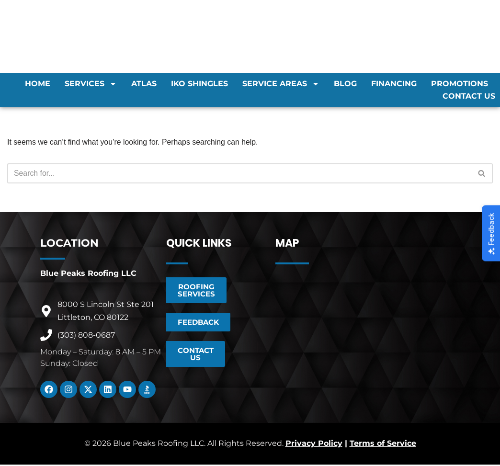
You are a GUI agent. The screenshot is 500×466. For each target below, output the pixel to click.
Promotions (459, 83)
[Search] (239, 173)
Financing (394, 83)
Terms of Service (383, 445)
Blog (345, 83)
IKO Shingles (199, 83)
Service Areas (280, 84)
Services (91, 84)
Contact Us (469, 96)
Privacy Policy (313, 445)
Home (37, 83)
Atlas (144, 83)
